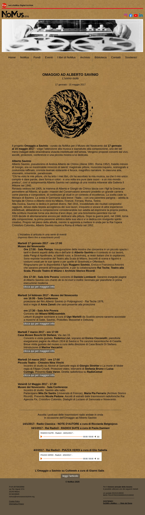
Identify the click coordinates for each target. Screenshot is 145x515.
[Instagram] (125, 15)
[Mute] (95, 436)
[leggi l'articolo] (70, 476)
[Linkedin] (141, 15)
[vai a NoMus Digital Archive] (21, 5)
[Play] (42, 436)
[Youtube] (136, 15)
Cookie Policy (14, 501)
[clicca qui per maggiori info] (39, 324)
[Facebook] (131, 15)
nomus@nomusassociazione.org (21, 497)
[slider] (98, 436)
